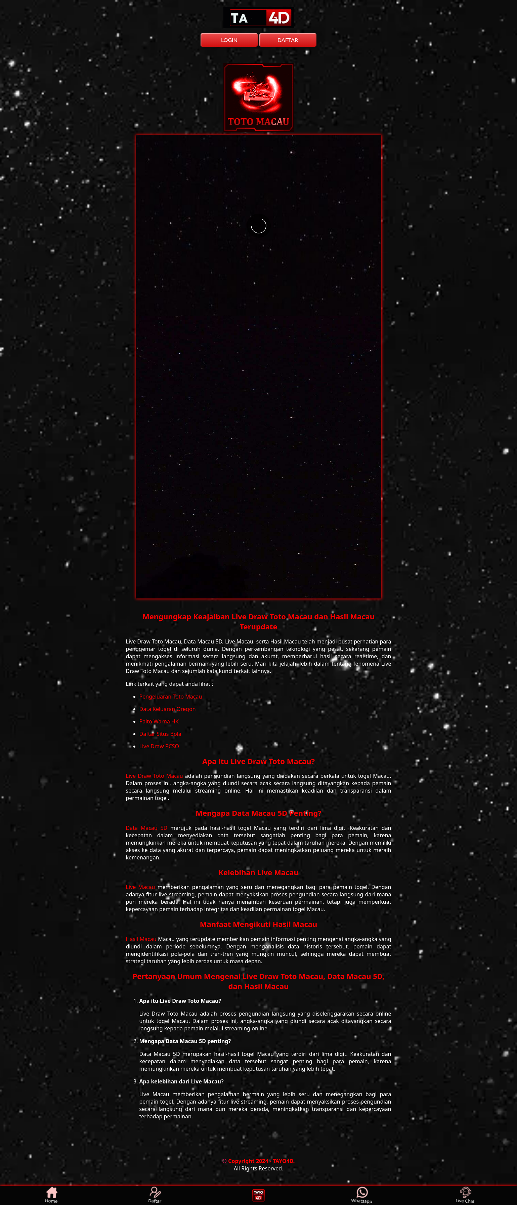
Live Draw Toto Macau (155, 775)
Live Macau (142, 887)
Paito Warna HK (159, 721)
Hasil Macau (142, 939)
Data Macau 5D (148, 828)
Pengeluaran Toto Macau (170, 696)
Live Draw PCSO (159, 746)
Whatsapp (362, 1195)
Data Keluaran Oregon (167, 709)
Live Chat (465, 1195)
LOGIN (229, 40)
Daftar (155, 1195)
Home (51, 1195)
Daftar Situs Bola (160, 734)
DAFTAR (287, 40)
